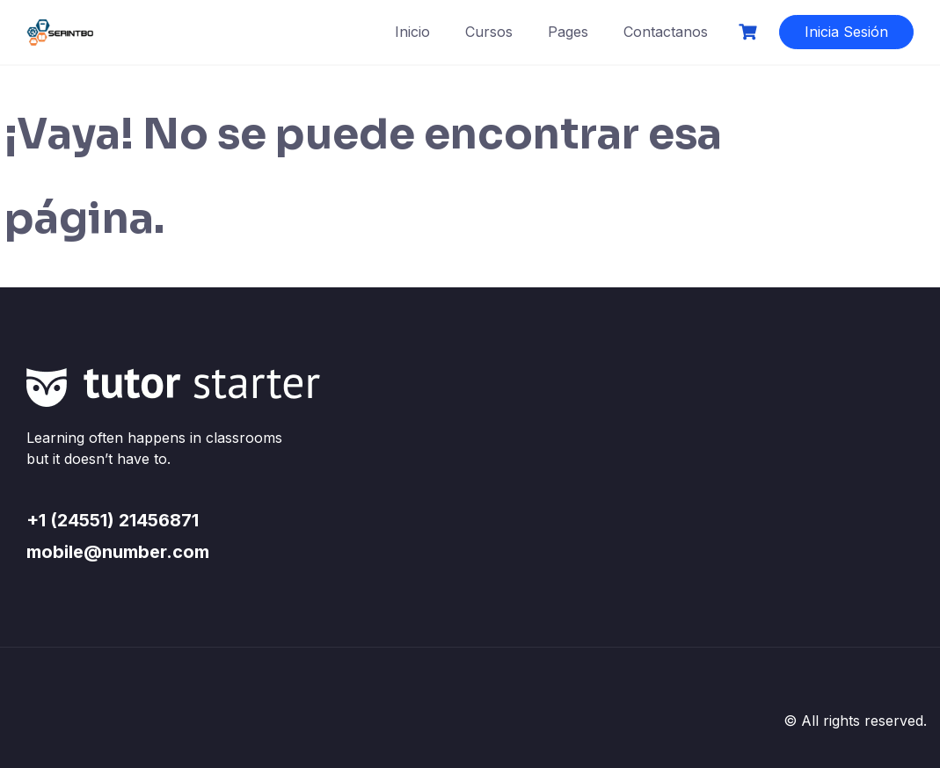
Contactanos (665, 31)
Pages (568, 31)
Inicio (412, 31)
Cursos (489, 31)
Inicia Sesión (846, 31)
